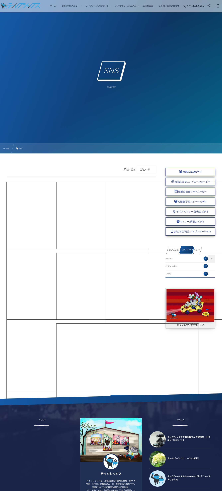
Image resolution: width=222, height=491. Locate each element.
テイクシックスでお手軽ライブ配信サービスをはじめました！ (189, 439)
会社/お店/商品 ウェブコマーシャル (195, 231)
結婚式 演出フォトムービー (195, 191)
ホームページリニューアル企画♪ (183, 458)
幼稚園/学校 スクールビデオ (195, 201)
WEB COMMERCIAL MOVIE (31, 215)
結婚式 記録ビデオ (192, 171)
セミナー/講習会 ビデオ (195, 221)
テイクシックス (111, 474)
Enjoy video (187, 266)
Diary (187, 274)
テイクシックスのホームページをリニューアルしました (189, 478)
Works (187, 258)
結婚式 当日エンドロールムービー (192, 181)
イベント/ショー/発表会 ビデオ (195, 211)
